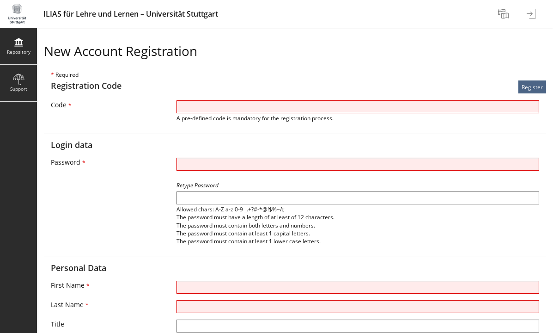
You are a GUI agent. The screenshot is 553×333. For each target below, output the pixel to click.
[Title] (357, 326)
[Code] (357, 106)
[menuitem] (504, 14)
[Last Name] (357, 306)
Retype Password (197, 185)
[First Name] (357, 287)
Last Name (70, 304)
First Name (70, 285)
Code (61, 104)
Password (68, 162)
